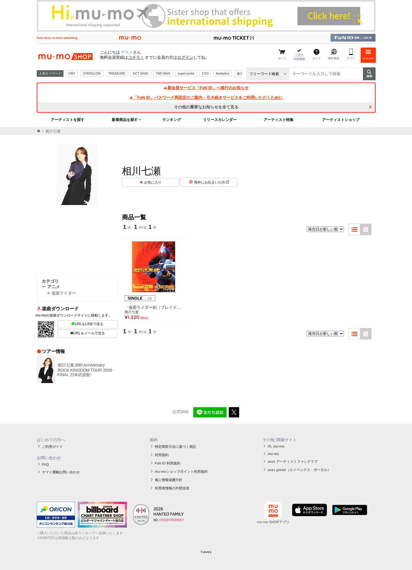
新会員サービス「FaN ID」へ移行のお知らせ (205, 87)
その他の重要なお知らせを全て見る (206, 107)
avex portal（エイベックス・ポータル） (299, 470)
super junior (186, 73)
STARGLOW (92, 73)
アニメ (51, 286)
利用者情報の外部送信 (172, 488)
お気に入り (152, 182)
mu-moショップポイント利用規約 (181, 472)
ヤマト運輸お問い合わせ (61, 472)
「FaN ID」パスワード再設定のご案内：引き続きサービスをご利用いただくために (206, 97)
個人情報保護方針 (168, 480)
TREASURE (116, 73)
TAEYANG (163, 73)
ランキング (171, 120)
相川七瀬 (131, 312)
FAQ (45, 464)
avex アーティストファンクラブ (293, 462)
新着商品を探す (125, 120)
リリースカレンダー (220, 120)
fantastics (222, 73)
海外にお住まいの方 (211, 182)
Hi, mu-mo (276, 446)
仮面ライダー (64, 293)
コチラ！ (136, 57)
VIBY (72, 73)
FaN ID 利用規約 (167, 463)
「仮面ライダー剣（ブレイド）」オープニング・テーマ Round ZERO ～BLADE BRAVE (154, 307)
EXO (205, 73)
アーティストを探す (67, 120)
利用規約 (162, 455)
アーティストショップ (340, 120)
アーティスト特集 (278, 120)
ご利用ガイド (52, 447)
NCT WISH (140, 73)
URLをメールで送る (87, 333)
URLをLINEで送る (87, 324)
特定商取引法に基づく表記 (175, 447)
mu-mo (273, 454)
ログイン (185, 57)
